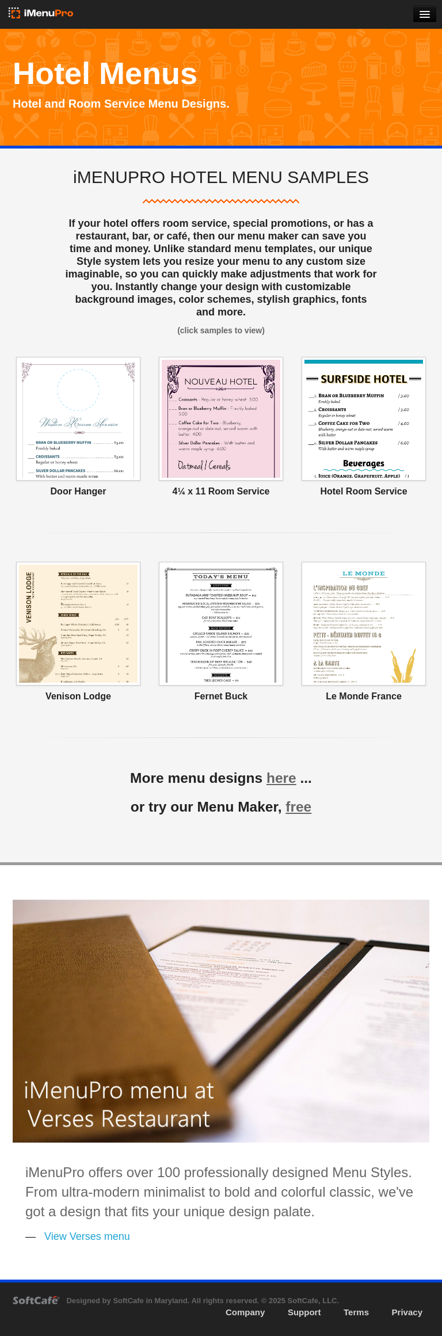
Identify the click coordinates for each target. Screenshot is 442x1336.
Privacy (407, 1312)
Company (245, 1312)
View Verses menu (87, 1236)
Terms (356, 1312)
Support (304, 1312)
